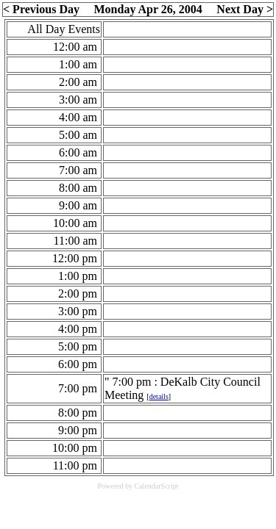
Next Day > (244, 9)
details (159, 396)
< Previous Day (41, 9)
